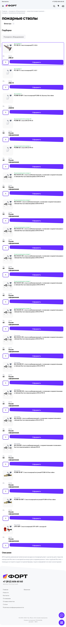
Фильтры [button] (9, 23)
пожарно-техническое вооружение (13, 13)
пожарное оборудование (17, 11)
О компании (7, 598)
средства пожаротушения (35, 11)
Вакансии (27, 589)
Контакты (5, 1)
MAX (35, 621)
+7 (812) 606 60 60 (58, 1)
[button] (14, 36)
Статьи (5, 604)
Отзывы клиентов (9, 601)
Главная (4, 11)
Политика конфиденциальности (13, 607)
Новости (6, 592)
